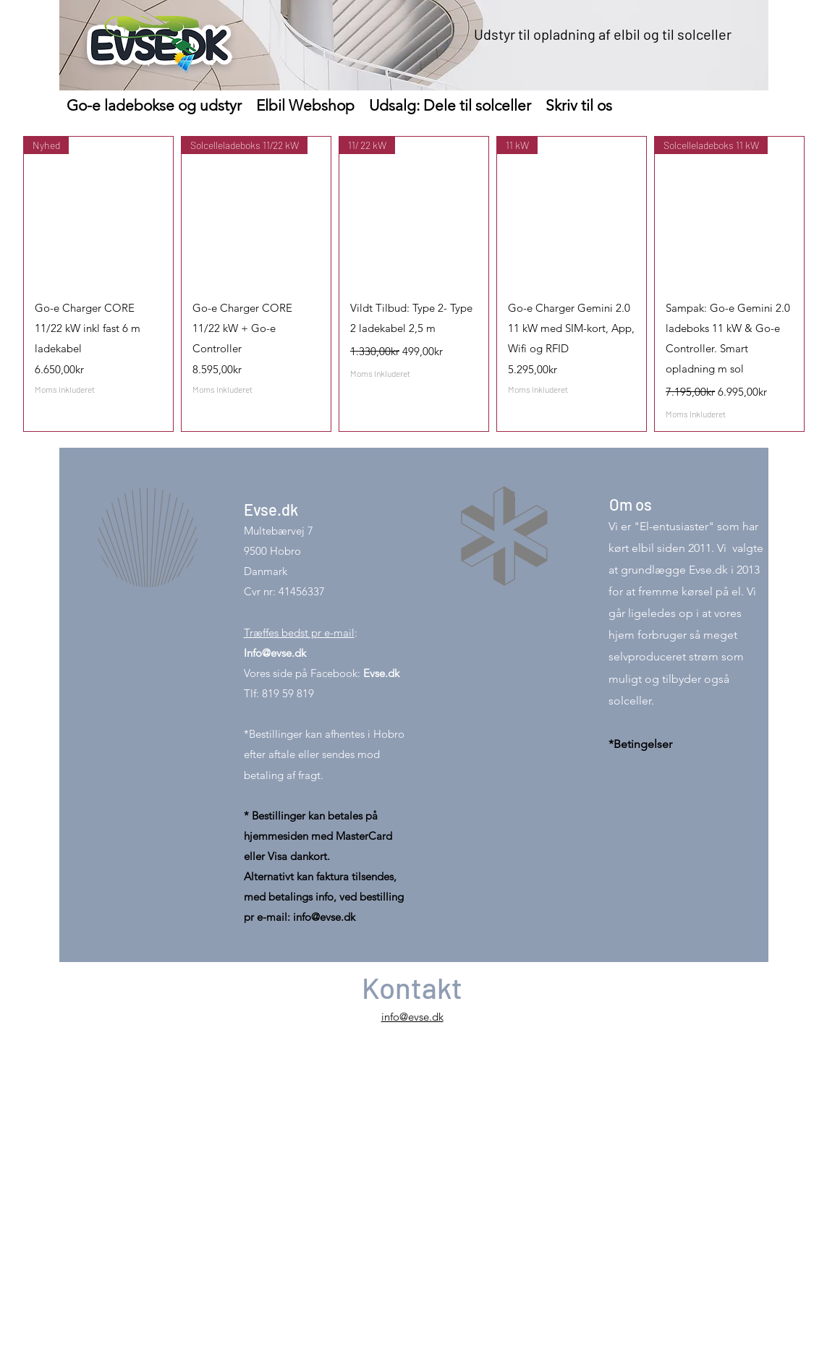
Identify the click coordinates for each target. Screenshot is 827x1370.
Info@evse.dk (275, 653)
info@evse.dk (324, 917)
